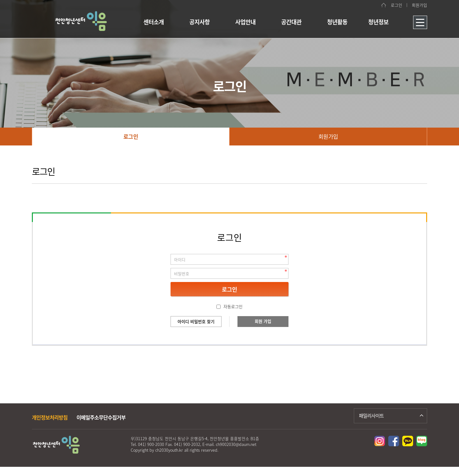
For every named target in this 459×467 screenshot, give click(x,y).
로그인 (396, 5)
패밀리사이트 (371, 415)
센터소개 (153, 22)
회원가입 (419, 5)
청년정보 (378, 22)
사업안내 (245, 22)
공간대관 (291, 22)
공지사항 (199, 22)
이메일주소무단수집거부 (101, 417)
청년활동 (337, 22)
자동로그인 (233, 306)
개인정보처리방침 (50, 417)
